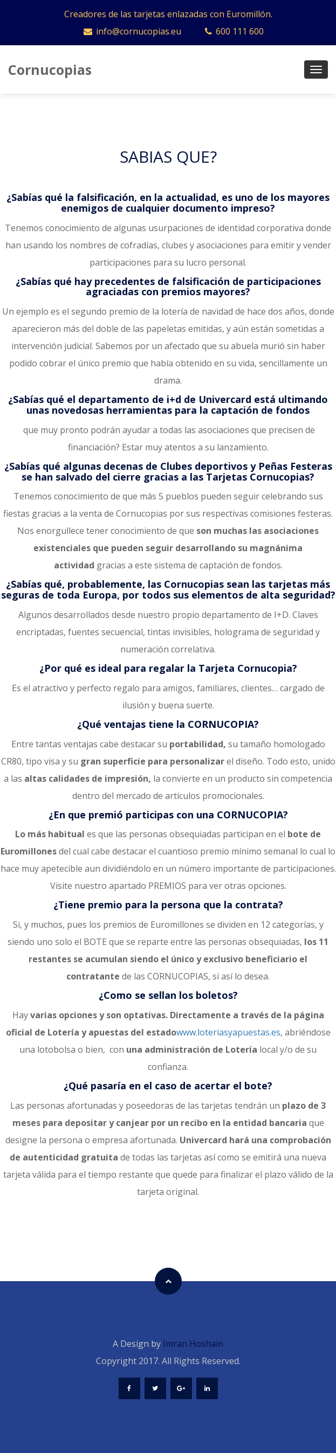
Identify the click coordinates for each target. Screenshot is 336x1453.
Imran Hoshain (193, 1344)
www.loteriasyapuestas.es (228, 1032)
